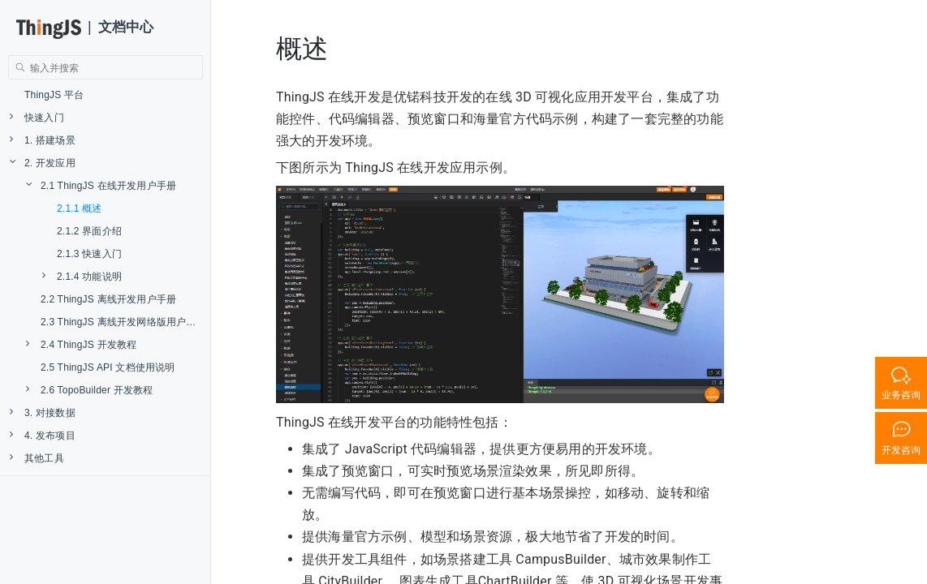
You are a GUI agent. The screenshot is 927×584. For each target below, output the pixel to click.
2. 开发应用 (42, 163)
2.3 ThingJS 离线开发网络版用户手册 (123, 322)
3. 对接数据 (42, 412)
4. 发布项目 (42, 435)
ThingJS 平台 (54, 95)
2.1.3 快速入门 (89, 254)
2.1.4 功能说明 (82, 276)
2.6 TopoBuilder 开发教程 (89, 390)
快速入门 (37, 117)
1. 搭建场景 (42, 140)
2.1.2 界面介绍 (89, 231)
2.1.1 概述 (79, 208)
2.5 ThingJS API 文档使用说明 (108, 367)
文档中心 (126, 27)
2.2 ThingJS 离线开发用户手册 (108, 299)
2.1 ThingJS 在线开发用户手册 (101, 185)
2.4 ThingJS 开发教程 (81, 344)
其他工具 (37, 458)
